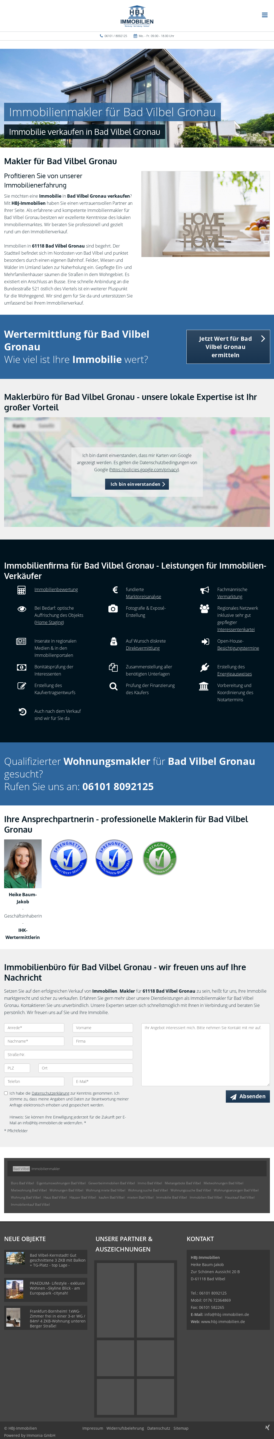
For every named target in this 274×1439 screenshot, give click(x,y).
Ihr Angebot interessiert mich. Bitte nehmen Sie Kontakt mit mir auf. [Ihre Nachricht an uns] (205, 1054)
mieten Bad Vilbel (140, 1197)
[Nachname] (34, 1041)
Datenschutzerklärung (50, 1093)
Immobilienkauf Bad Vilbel (30, 1204)
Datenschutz (158, 1428)
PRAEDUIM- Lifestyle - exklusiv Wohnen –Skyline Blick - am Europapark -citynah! (57, 1288)
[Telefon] (34, 1081)
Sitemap (181, 1428)
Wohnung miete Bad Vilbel (105, 1190)
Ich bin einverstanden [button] (135, 484)
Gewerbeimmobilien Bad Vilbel (111, 1183)
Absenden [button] (253, 1096)
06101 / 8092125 (116, 36)
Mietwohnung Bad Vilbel (29, 1190)
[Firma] (103, 1041)
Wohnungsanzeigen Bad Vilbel (236, 1190)
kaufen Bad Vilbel (112, 1197)
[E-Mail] (103, 1081)
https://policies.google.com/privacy (144, 470)
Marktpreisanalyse (143, 597)
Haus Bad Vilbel (55, 1197)
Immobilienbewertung (56, 589)
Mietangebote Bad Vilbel (183, 1183)
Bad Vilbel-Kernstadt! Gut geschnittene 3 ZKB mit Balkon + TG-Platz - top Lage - (58, 1260)
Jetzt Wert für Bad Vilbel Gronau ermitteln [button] (225, 347)
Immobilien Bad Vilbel (206, 1197)
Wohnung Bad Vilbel (26, 1197)
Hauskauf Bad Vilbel (240, 1197)
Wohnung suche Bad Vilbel (148, 1190)
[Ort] (85, 1068)
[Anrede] (34, 1027)
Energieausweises (234, 674)
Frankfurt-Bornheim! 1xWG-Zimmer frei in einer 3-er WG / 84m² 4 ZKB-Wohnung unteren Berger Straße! (58, 1319)
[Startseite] (137, 16)
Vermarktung (229, 597)
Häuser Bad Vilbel (83, 1197)
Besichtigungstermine (238, 648)
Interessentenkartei (236, 629)
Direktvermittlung (143, 648)
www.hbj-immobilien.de (223, 1321)
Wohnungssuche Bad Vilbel (191, 1190)
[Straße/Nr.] (68, 1054)
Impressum (92, 1428)
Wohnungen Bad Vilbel (66, 1190)
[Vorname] (103, 1027)
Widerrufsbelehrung (125, 1428)
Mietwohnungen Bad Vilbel (223, 1183)
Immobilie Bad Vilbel (171, 1197)
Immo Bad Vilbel (150, 1183)
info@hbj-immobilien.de (226, 1314)
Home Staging (49, 622)
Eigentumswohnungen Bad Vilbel (61, 1183)
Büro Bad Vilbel (22, 1183)
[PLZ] (17, 1068)
